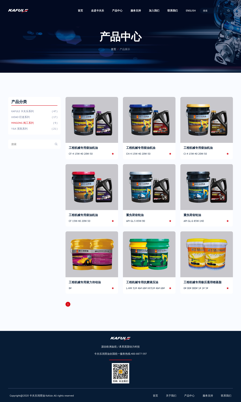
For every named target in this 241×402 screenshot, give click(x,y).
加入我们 (154, 10)
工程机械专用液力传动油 (85, 282)
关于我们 (171, 395)
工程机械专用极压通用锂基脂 (202, 282)
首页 (80, 10)
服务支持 (136, 10)
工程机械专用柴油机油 (83, 148)
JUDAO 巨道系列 (34, 117)
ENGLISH (191, 10)
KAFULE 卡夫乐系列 (34, 111)
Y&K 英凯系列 (34, 128)
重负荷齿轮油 (135, 215)
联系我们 (172, 10)
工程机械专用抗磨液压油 (142, 282)
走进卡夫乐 (97, 10)
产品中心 (117, 10)
